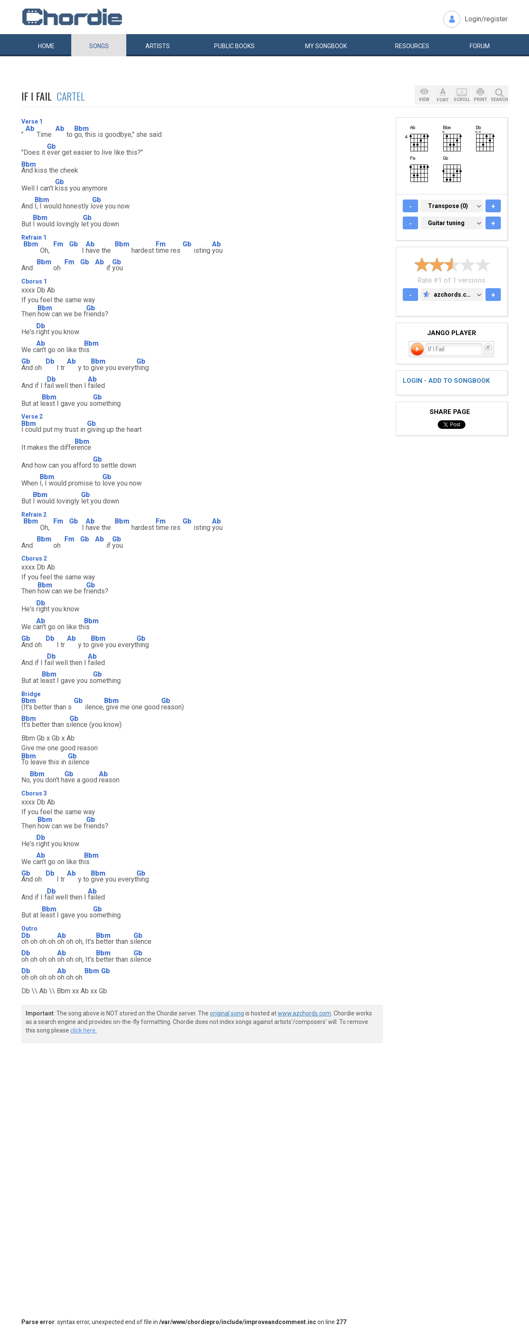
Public (234, 46)
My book (326, 46)
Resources (412, 46)
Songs (99, 46)
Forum (480, 46)
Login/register (486, 19)
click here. (83, 1030)
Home (46, 46)
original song (227, 1013)
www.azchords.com (304, 1013)
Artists (157, 46)
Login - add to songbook (446, 381)
